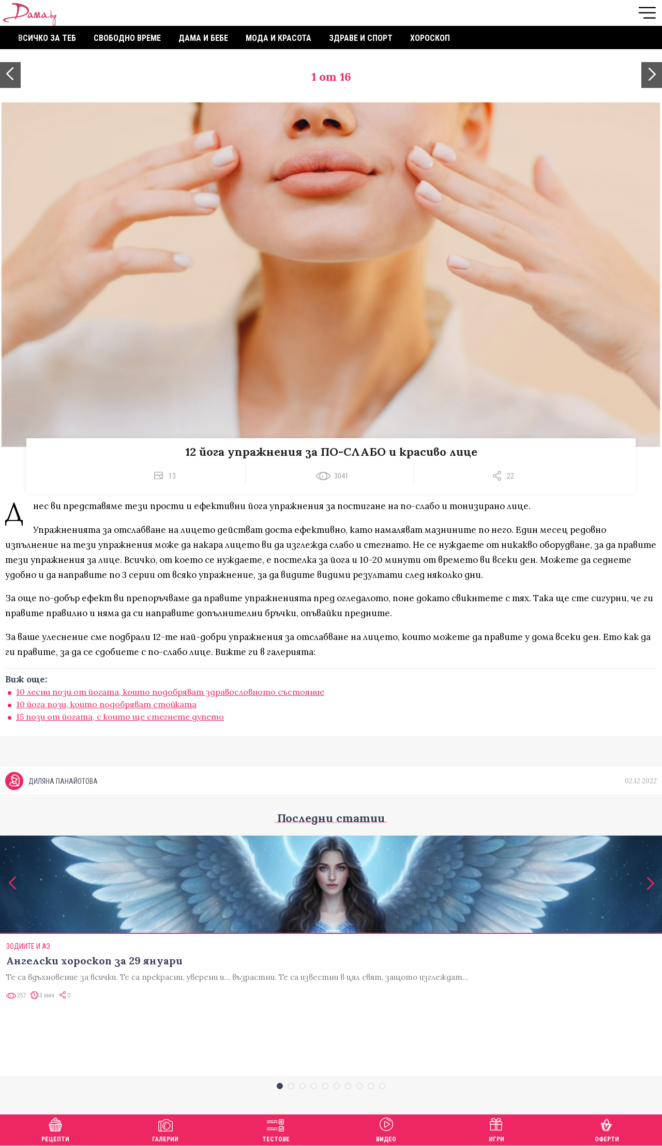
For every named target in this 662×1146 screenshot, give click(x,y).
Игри (496, 1128)
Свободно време (127, 38)
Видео (386, 1128)
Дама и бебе (203, 38)
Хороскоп (430, 38)
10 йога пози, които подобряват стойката (106, 704)
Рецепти (55, 1128)
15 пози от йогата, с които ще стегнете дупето (120, 716)
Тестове (276, 1128)
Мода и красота (278, 38)
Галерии (165, 1128)
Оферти (607, 1128)
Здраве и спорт (361, 38)
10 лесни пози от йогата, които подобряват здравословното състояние (170, 692)
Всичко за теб (47, 38)
